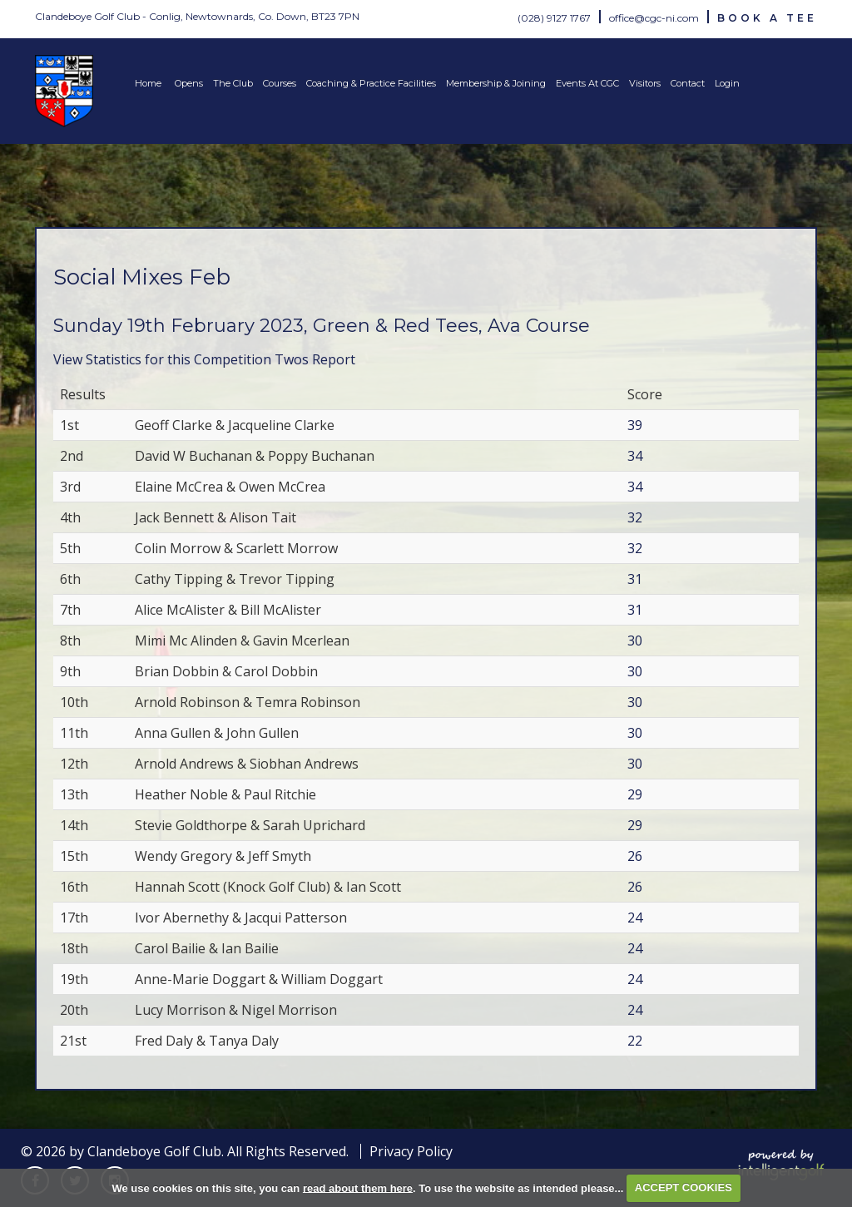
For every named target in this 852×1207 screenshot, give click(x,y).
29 (634, 794)
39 (634, 425)
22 (634, 1040)
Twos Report (315, 359)
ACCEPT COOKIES (683, 1187)
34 (634, 456)
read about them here (358, 1187)
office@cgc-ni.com (654, 18)
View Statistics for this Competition (162, 359)
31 (634, 579)
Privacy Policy (411, 1151)
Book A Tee (767, 18)
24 (634, 917)
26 (634, 856)
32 (634, 517)
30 (634, 640)
